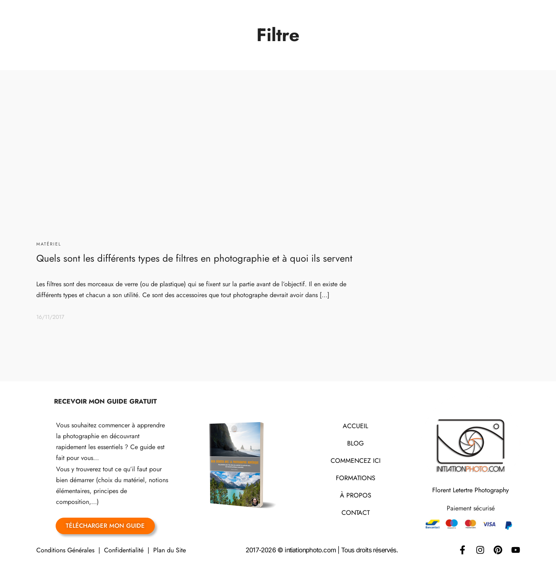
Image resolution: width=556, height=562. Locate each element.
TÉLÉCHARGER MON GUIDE (105, 525)
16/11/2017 (50, 317)
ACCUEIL (355, 426)
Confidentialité (124, 550)
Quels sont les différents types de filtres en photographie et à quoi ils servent (194, 258)
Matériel (48, 244)
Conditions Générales (65, 550)
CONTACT (356, 512)
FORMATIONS (355, 478)
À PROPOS (355, 495)
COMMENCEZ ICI (356, 460)
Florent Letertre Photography (470, 490)
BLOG (355, 443)
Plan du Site (169, 550)
